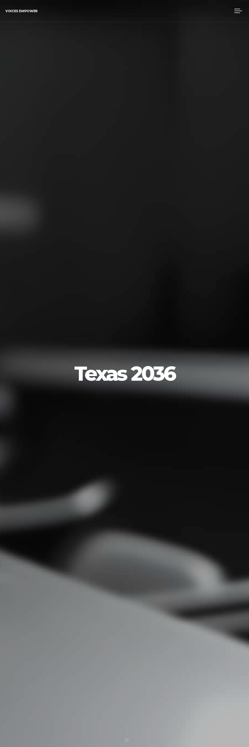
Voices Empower (21, 11)
